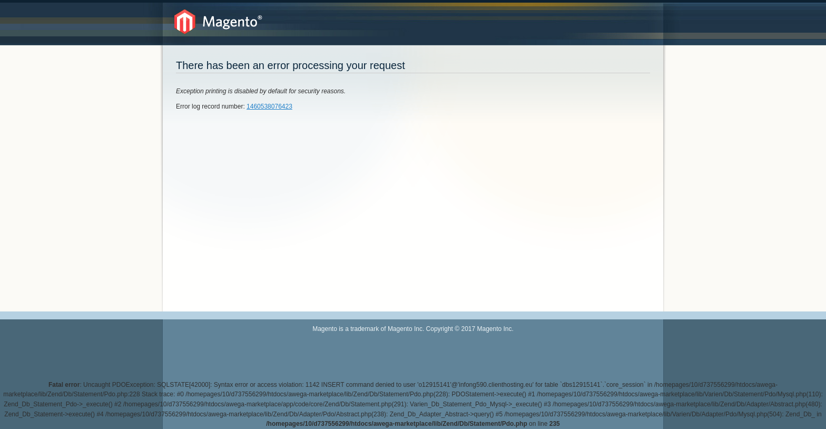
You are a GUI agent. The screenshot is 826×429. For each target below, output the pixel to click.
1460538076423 (269, 106)
